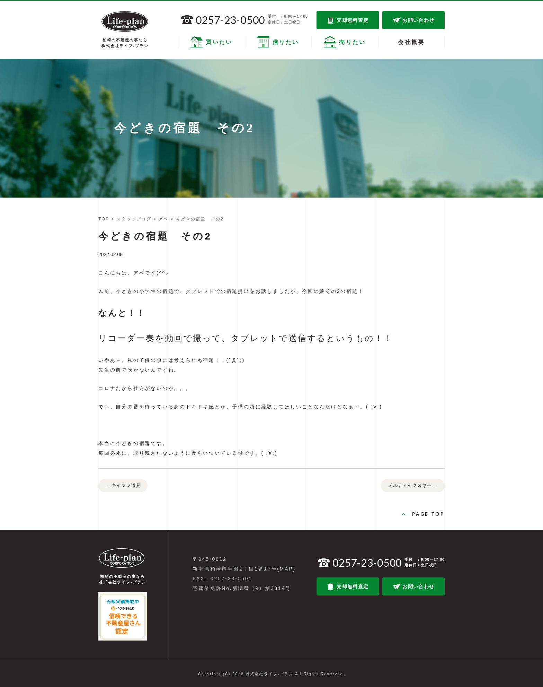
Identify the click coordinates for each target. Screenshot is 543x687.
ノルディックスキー (413, 486)
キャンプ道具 (123, 486)
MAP (286, 569)
